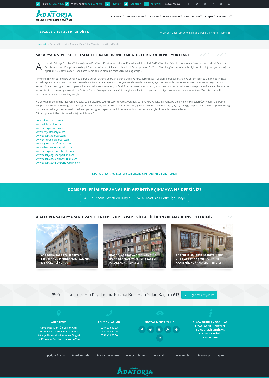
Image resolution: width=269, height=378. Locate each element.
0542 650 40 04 (109, 331)
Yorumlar (156, 3)
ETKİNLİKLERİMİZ (210, 333)
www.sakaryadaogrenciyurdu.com (55, 151)
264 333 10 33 (56, 3)
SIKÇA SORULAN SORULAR (210, 322)
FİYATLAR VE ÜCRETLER (210, 326)
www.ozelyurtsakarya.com (50, 132)
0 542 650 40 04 (93, 3)
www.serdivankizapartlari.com (53, 139)
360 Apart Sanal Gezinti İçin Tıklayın (161, 198)
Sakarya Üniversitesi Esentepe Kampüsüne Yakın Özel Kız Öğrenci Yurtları (134, 173)
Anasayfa (42, 44)
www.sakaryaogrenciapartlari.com (55, 155)
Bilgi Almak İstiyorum (199, 295)
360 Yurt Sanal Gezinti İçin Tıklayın (106, 198)
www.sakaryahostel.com (49, 128)
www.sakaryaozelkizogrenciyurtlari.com (58, 162)
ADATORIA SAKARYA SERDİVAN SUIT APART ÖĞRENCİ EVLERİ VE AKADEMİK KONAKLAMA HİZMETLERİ (133, 258)
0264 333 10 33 (109, 327)
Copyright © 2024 (54, 355)
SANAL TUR (210, 337)
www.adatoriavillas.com (49, 124)
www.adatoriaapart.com (49, 120)
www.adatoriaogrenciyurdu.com (54, 147)
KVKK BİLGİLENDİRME (210, 329)
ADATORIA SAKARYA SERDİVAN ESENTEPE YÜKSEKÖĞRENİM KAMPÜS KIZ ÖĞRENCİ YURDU (65, 258)
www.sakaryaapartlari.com (51, 135)
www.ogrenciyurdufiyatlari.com (53, 143)
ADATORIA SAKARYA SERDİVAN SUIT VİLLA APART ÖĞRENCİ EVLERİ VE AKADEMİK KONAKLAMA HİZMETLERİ (200, 258)
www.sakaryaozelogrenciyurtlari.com (56, 158)
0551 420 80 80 (109, 335)
